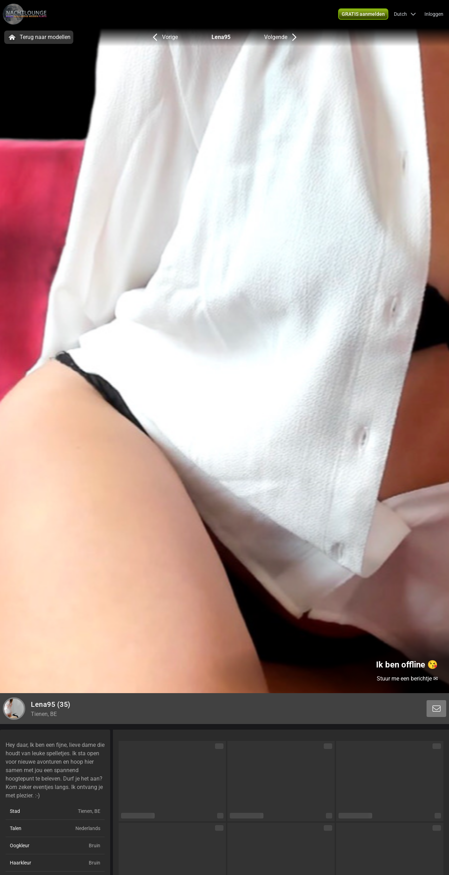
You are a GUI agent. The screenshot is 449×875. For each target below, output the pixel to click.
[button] (405, 14)
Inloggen (433, 14)
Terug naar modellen (39, 37)
